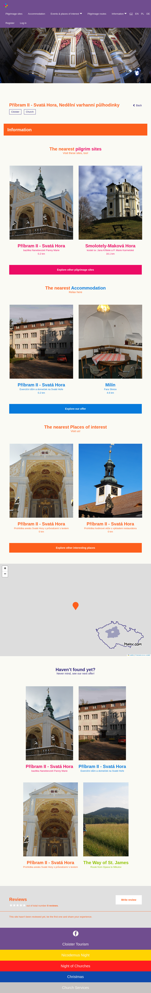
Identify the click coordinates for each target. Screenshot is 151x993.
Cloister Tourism (75, 944)
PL (142, 13)
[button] (76, 606)
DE (148, 13)
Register (10, 23)
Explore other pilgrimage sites (75, 269)
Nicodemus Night (75, 955)
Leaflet (131, 655)
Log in (23, 23)
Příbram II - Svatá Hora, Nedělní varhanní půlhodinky (64, 105)
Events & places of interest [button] (66, 13)
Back (137, 105)
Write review (128, 899)
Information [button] (119, 13)
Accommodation (36, 13)
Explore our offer (75, 408)
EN (136, 13)
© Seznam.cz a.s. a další (142, 655)
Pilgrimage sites (14, 13)
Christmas (75, 977)
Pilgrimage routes (97, 13)
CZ (131, 13)
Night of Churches (75, 966)
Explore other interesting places (75, 547)
